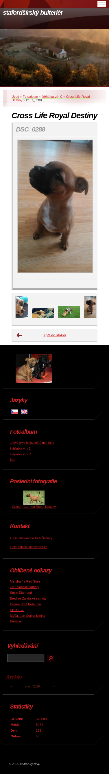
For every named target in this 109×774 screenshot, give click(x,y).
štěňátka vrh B (20, 448)
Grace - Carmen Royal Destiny (34, 506)
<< (11, 686)
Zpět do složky (55, 335)
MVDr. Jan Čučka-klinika (27, 615)
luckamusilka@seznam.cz (28, 546)
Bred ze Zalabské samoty (28, 598)
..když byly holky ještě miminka (32, 442)
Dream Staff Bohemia (25, 604)
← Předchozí (19, 335)
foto (12, 459)
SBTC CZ (17, 610)
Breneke (16, 621)
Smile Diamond (21, 592)
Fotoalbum (30, 96)
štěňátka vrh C (52, 96)
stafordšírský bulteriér (33, 12)
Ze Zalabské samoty (24, 587)
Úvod (15, 96)
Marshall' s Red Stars (25, 581)
